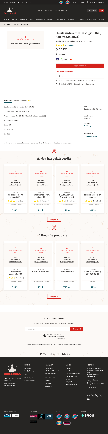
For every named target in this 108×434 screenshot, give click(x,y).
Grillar (6, 19)
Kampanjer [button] (102, 19)
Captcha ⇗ (61, 338)
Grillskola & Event (71, 376)
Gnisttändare (25, 24)
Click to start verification (56, 336)
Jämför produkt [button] (90, 137)
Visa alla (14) (54, 303)
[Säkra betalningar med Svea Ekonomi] (7, 415)
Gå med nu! (77, 329)
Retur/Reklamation (72, 384)
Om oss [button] (82, 2)
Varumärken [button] (72, 19)
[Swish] (15, 415)
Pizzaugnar (15, 19)
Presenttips (82, 19)
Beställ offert (92, 10)
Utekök (31, 19)
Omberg (47, 380)
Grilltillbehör (40, 19)
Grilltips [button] (75, 2)
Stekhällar (51, 19)
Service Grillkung (50, 373)
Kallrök (68, 379)
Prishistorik (61, 54)
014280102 (101, 2)
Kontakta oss (49, 368)
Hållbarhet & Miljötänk (73, 373)
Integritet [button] (69, 382)
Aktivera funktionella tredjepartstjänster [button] (25, 44)
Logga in (68, 368)
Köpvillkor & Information (53, 371)
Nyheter (68, 371)
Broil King (16, 24)
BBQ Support (49, 386)
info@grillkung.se (30, 371)
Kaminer (23, 19)
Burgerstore (48, 383)
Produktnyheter (92, 19)
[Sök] (54, 10)
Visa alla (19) (54, 223)
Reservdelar (60, 19)
